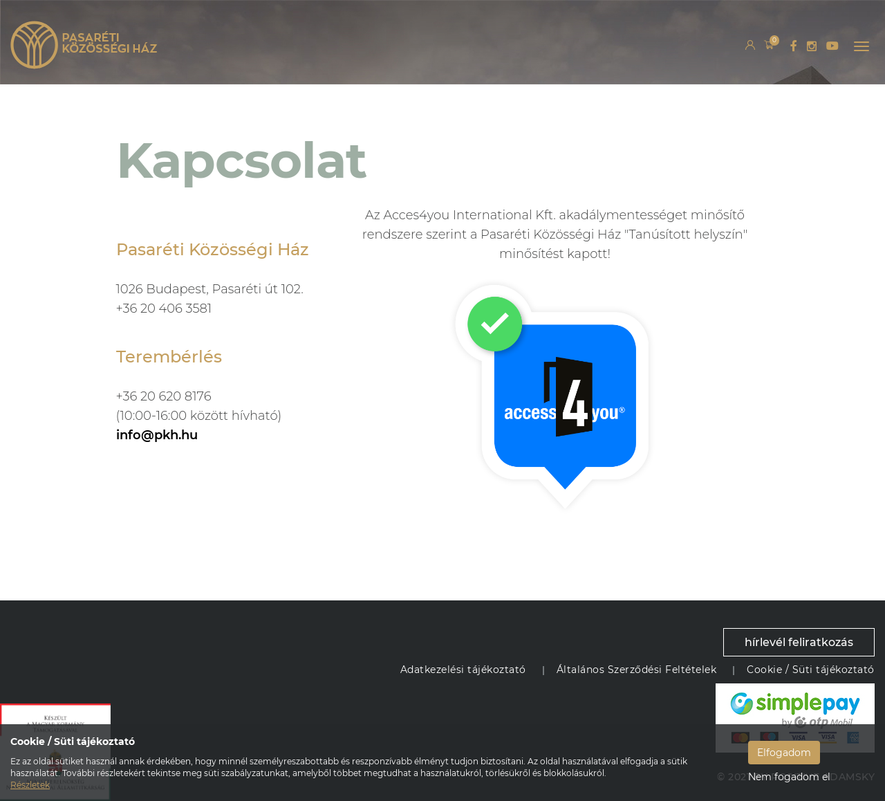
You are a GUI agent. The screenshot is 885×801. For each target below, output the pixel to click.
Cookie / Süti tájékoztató (811, 669)
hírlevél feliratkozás (799, 642)
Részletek (30, 785)
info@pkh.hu (157, 435)
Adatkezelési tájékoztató (463, 669)
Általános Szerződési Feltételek (637, 669)
